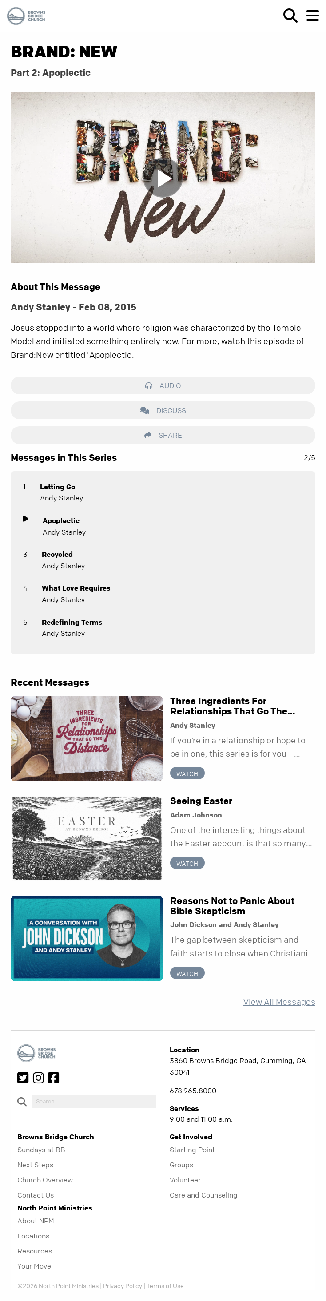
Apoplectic (61, 520)
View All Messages (279, 1002)
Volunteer (185, 1179)
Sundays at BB (41, 1149)
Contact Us (35, 1194)
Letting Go (57, 486)
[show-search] (287, 15)
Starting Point (192, 1149)
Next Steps (35, 1164)
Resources (34, 1250)
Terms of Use (165, 1285)
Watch (187, 773)
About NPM (35, 1220)
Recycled (57, 554)
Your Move (34, 1265)
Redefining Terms (72, 622)
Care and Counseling (204, 1194)
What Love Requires (76, 587)
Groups (181, 1164)
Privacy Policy (122, 1285)
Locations (33, 1235)
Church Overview (45, 1179)
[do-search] (94, 1101)
